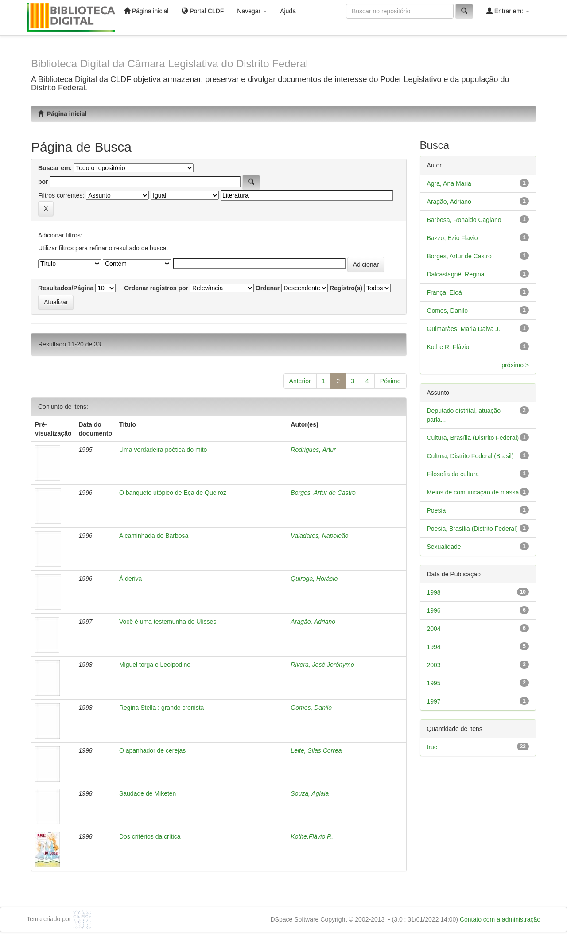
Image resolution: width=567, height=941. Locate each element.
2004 (434, 628)
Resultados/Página (65, 288)
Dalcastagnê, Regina (456, 274)
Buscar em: (55, 167)
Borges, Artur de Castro (323, 492)
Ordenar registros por (156, 288)
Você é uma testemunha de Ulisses (167, 621)
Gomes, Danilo (311, 707)
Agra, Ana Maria (449, 183)
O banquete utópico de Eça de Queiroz (172, 492)
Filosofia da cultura (453, 474)
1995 (434, 683)
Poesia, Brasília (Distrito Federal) (472, 528)
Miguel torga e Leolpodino (154, 664)
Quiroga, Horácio (314, 578)
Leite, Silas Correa (316, 750)
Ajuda (288, 11)
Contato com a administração (500, 919)
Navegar (252, 11)
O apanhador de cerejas (152, 750)
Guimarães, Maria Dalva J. (464, 328)
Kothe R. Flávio (448, 346)
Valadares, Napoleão (319, 535)
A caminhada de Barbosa (153, 535)
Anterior (300, 381)
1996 (434, 610)
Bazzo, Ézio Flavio (452, 237)
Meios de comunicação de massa (473, 492)
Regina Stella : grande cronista (161, 707)
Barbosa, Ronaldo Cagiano (464, 219)
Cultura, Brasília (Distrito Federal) (473, 437)
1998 (434, 592)
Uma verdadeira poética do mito (163, 449)
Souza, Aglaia (310, 793)
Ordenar (268, 288)
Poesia (436, 510)
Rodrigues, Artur (313, 449)
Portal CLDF (203, 11)
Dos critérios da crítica (149, 836)
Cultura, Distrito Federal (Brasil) (470, 455)
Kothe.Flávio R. (312, 836)
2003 (434, 665)
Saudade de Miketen (147, 793)
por (43, 181)
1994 (434, 646)
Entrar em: (507, 11)
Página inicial (146, 11)
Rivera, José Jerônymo (322, 664)
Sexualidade (444, 546)
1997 (434, 701)
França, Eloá (444, 292)
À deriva (130, 578)
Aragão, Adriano (313, 621)
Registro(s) (346, 288)
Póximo (390, 381)
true (432, 746)
